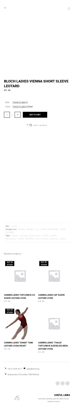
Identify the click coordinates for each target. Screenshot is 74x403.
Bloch (15, 235)
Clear (30, 106)
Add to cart (35, 115)
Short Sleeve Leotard (46, 239)
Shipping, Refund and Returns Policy (53, 399)
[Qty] (12, 115)
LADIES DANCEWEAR (48, 229)
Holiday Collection (30, 235)
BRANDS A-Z (32, 229)
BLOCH (21, 229)
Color (7, 106)
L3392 (45, 235)
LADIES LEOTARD (25, 239)
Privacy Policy (54, 401)
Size (7, 102)
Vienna (62, 239)
